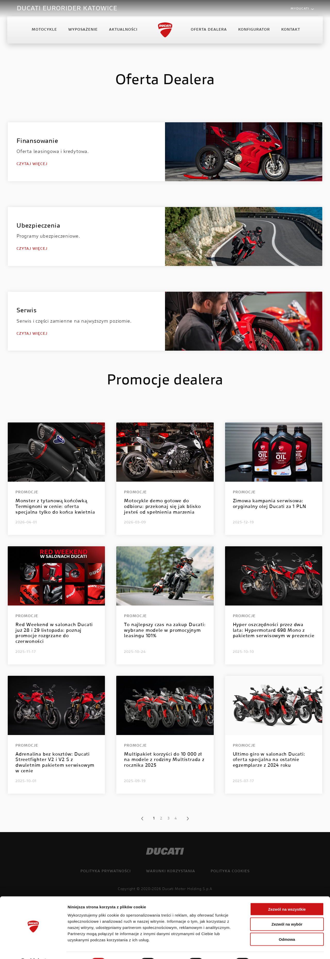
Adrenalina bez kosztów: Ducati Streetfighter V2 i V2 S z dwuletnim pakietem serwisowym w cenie (54, 763)
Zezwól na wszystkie (287, 896)
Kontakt (290, 32)
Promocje (26, 492)
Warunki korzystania (170, 871)
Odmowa (287, 926)
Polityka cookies (230, 871)
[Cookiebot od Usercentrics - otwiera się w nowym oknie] (33, 949)
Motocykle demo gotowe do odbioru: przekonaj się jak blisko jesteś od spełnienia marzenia (162, 507)
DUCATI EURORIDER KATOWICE (67, 9)
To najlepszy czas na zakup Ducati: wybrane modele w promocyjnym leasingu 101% (164, 630)
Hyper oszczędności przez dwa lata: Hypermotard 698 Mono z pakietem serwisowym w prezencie (274, 630)
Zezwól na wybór (286, 911)
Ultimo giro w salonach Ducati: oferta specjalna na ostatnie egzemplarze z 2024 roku (269, 760)
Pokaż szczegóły (275, 949)
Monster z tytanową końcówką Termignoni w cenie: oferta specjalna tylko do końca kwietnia (55, 507)
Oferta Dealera (209, 32)
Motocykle (44, 32)
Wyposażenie (83, 32)
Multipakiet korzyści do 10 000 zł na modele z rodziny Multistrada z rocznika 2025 (164, 760)
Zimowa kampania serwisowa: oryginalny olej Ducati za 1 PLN (269, 504)
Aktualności (123, 32)
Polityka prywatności (105, 871)
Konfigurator (254, 32)
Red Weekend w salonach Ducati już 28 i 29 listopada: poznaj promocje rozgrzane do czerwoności (54, 633)
